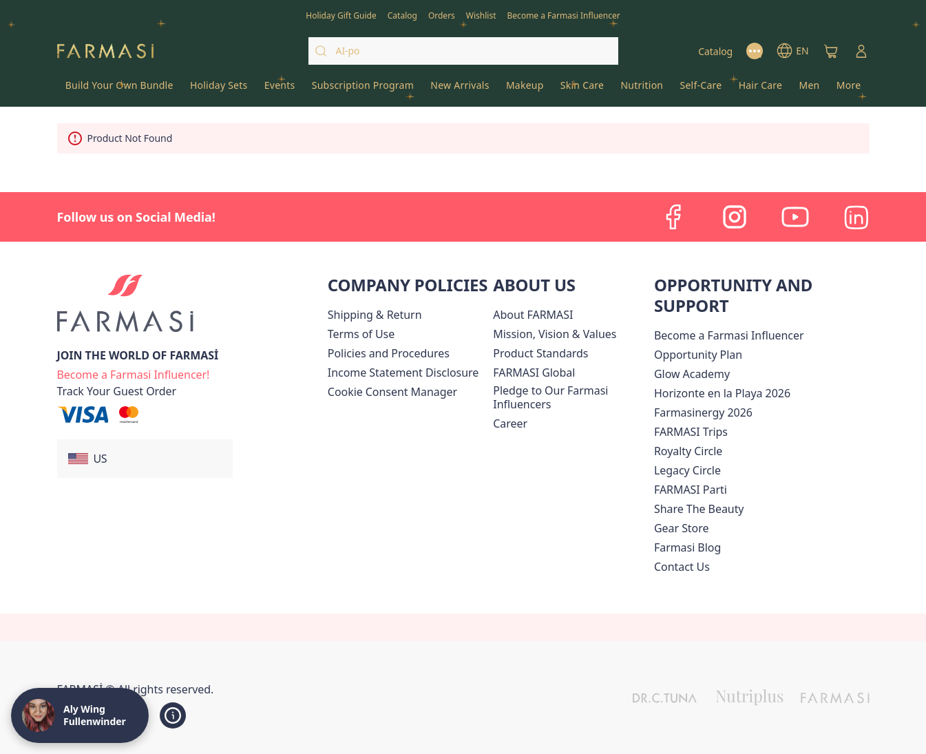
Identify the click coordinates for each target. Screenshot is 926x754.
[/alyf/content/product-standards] (540, 353)
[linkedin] (856, 217)
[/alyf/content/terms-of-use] (361, 334)
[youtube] (795, 217)
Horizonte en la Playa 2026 (722, 393)
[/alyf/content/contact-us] (682, 567)
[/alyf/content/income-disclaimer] (403, 372)
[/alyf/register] (442, 14)
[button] (145, 458)
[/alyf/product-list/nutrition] (641, 89)
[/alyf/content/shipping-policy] (375, 315)
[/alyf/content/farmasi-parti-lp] (690, 489)
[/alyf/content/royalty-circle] (688, 451)
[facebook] (674, 217)
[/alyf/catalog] (402, 14)
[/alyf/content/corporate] (534, 372)
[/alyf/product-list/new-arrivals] (460, 89)
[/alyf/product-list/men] (809, 89)
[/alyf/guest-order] (117, 391)
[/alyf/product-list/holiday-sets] (219, 89)
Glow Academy (692, 374)
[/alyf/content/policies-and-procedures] (389, 353)
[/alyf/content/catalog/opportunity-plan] (698, 355)
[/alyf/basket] (831, 51)
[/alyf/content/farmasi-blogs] (687, 547)
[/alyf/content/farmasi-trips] (691, 432)
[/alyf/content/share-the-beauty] (699, 509)
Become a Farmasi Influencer (729, 335)
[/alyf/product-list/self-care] (700, 89)
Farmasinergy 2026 (703, 412)
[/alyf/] (105, 51)
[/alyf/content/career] (510, 423)
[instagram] (734, 217)
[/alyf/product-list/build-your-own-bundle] (119, 89)
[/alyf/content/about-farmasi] (533, 315)
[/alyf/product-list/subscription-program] (363, 89)
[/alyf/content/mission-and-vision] (554, 334)
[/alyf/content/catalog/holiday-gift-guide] (341, 14)
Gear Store (681, 528)
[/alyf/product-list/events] (280, 89)
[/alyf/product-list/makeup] (525, 89)
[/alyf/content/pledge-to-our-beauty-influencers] (571, 397)
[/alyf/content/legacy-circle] (687, 470)
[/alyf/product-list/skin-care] (582, 89)
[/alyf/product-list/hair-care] (760, 89)
